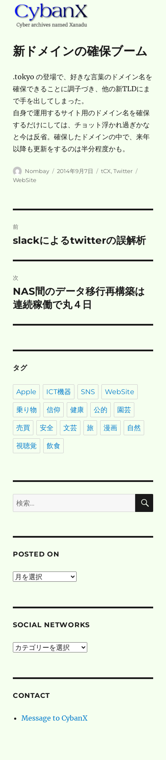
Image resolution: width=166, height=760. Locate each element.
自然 (134, 428)
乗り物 (26, 410)
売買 (23, 428)
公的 (100, 410)
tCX (106, 171)
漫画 (110, 428)
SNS (88, 392)
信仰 (53, 410)
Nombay (37, 171)
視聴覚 (26, 446)
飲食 (53, 446)
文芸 (70, 428)
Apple (26, 392)
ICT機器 (58, 392)
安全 (46, 428)
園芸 (124, 410)
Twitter (123, 171)
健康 (77, 410)
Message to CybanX (54, 718)
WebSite (24, 180)
